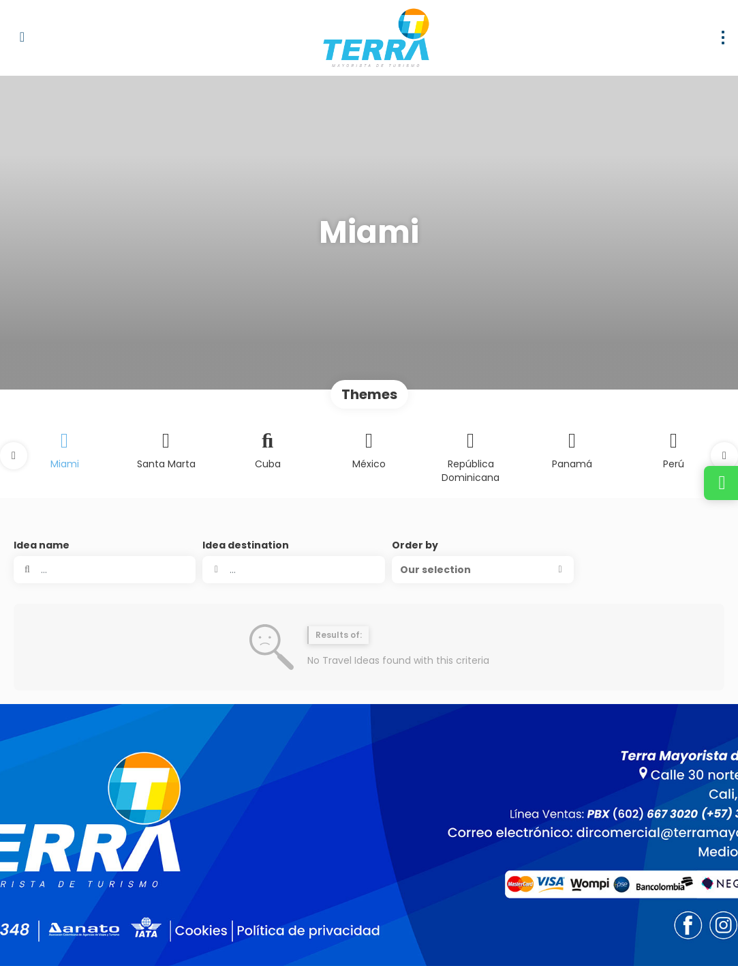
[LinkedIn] (709, 936)
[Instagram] (647, 936)
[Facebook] (617, 936)
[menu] (723, 37)
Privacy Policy (285, 935)
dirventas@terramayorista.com (86, 847)
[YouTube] (678, 936)
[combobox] (293, 569)
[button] (13, 455)
